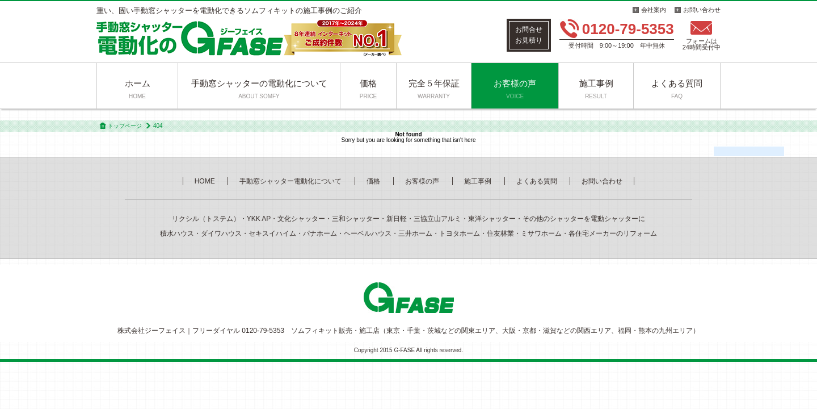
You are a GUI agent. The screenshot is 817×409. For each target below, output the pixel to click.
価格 (368, 88)
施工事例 (596, 88)
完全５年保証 (434, 88)
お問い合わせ (702, 9)
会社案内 (653, 9)
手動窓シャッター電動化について (290, 181)
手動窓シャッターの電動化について (259, 88)
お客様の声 (515, 88)
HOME (205, 181)
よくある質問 (676, 88)
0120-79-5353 (628, 28)
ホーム (137, 88)
